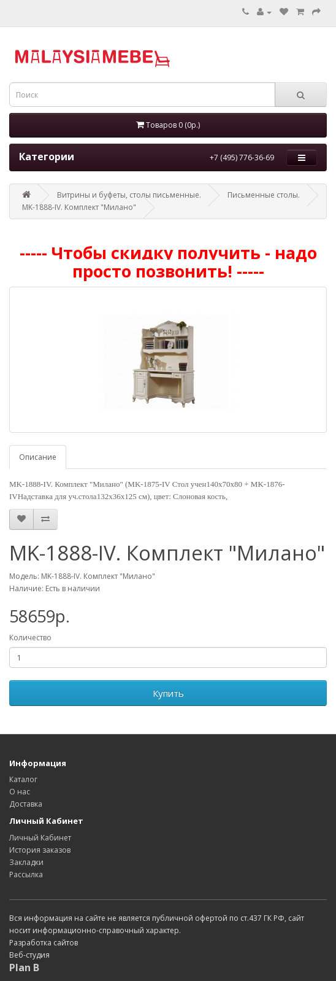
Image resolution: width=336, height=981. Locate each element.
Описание (37, 457)
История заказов (40, 850)
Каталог (23, 779)
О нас (19, 791)
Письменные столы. (263, 195)
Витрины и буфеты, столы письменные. (129, 195)
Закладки (26, 862)
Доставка (25, 804)
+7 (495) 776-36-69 (242, 157)
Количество (30, 637)
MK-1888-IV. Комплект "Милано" (79, 207)
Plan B (24, 967)
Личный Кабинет (40, 837)
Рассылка (26, 874)
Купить (168, 693)
